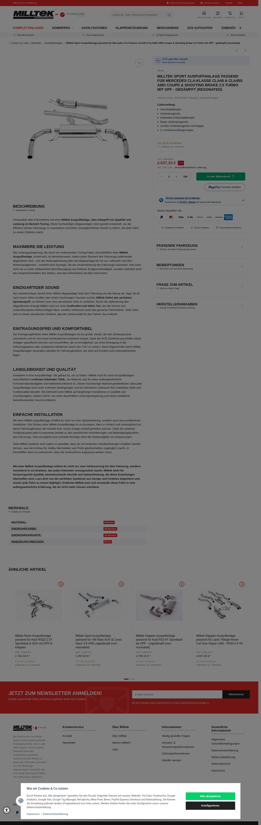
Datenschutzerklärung (55, 814)
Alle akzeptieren (210, 796)
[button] (6, 810)
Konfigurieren (210, 805)
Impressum (33, 814)
